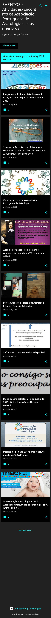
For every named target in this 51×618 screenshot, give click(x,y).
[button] (46, 110)
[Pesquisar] (40, 5)
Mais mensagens (25, 530)
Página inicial (9, 45)
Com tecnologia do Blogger (25, 608)
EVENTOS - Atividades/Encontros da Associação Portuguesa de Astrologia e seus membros (19, 16)
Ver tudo (7, 60)
